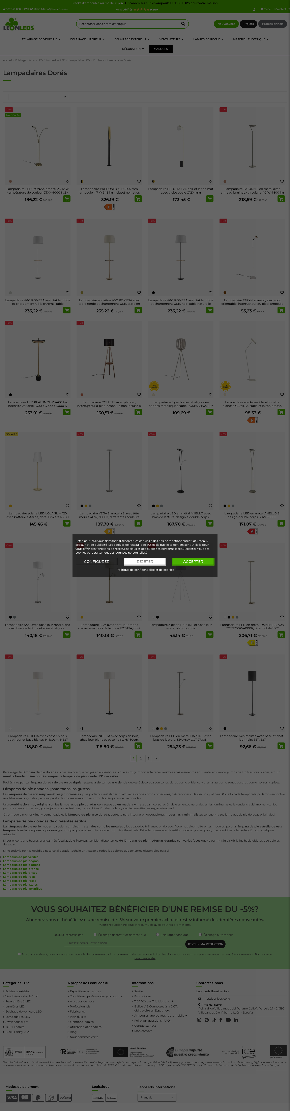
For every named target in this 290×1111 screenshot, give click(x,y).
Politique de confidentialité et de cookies (145, 570)
